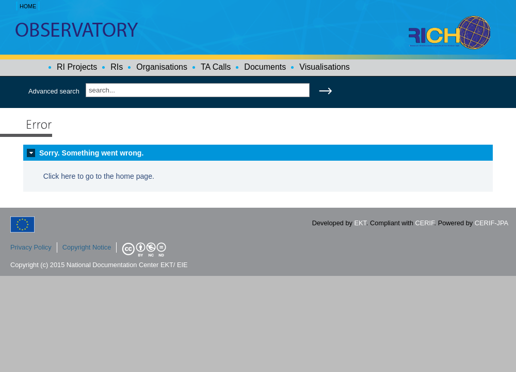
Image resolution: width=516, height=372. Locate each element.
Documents (265, 67)
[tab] (258, 153)
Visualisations (324, 67)
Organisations (161, 67)
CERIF (424, 223)
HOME (28, 6)
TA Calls (216, 67)
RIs (116, 67)
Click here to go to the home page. (98, 176)
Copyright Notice (86, 247)
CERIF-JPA (491, 223)
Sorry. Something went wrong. (91, 153)
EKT (360, 223)
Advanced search (53, 91)
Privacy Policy (31, 247)
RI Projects (77, 67)
